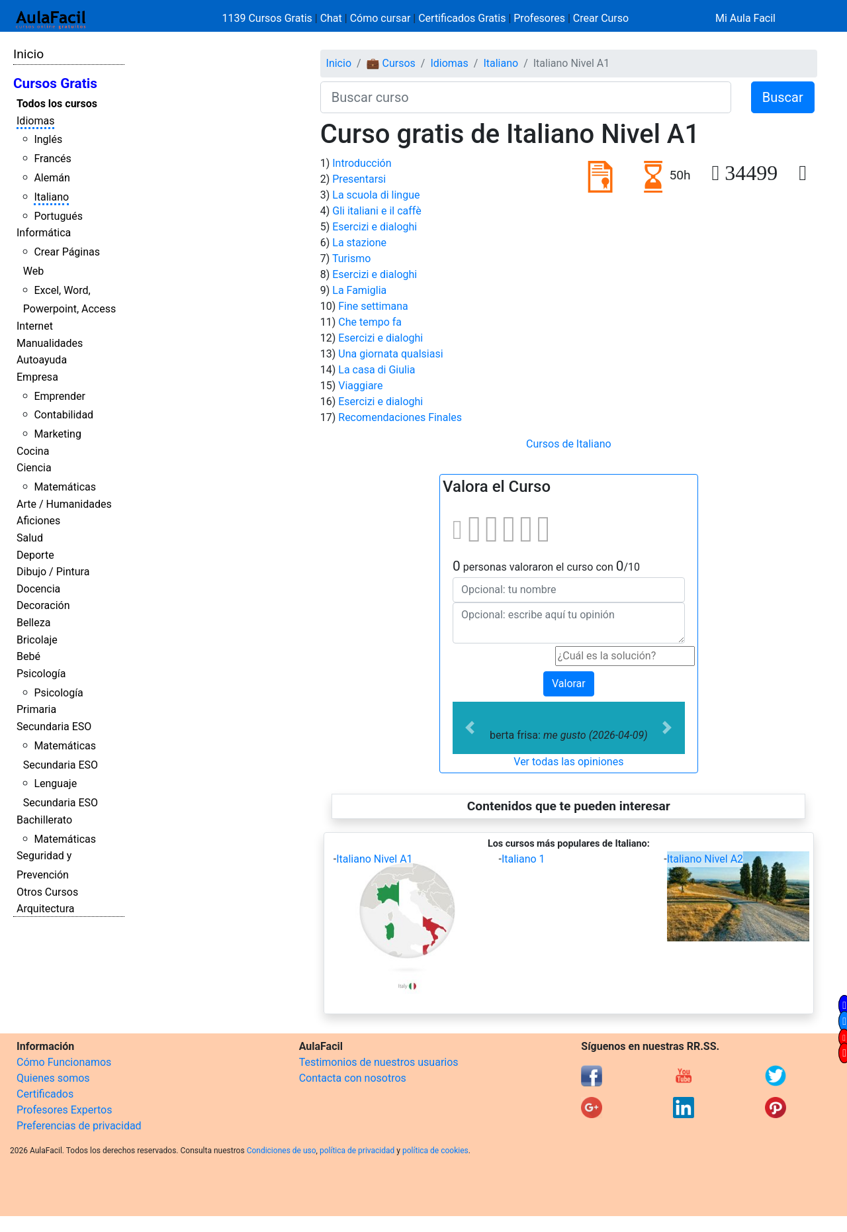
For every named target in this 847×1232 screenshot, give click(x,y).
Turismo (351, 258)
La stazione (359, 242)
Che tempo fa (370, 322)
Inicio (28, 54)
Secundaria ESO (54, 726)
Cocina (33, 451)
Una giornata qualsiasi (390, 354)
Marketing (57, 434)
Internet (35, 326)
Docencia (38, 589)
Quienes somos (53, 1078)
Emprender (59, 396)
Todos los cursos (57, 103)
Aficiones (38, 520)
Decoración (43, 605)
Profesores (539, 18)
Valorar (569, 683)
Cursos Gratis (55, 83)
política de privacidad (357, 1150)
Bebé (28, 656)
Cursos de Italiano (568, 444)
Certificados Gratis (462, 18)
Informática (44, 232)
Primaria (36, 709)
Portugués (58, 216)
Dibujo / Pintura (53, 571)
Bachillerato (44, 820)
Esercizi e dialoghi (374, 226)
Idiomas (35, 121)
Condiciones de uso (281, 1150)
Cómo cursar (380, 18)
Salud (30, 538)
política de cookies (435, 1150)
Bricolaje (37, 640)
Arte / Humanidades (64, 504)
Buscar (782, 97)
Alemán (51, 177)
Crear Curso (601, 18)
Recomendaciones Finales (400, 417)
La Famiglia (359, 290)
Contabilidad (63, 414)
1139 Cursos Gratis (268, 18)
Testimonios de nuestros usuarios (379, 1062)
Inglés (48, 139)
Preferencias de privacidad (79, 1125)
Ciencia (34, 467)
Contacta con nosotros (352, 1078)
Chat (331, 18)
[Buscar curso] (525, 97)
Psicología (41, 673)
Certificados (45, 1094)
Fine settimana (373, 306)
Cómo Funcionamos (64, 1062)
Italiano (51, 197)
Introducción (361, 163)
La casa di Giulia (376, 369)
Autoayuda (42, 360)
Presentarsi (359, 179)
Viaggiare (360, 385)
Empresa (37, 377)
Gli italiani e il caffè (376, 211)
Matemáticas (65, 487)
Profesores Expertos (64, 1110)
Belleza (33, 622)
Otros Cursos (47, 892)
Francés (52, 158)
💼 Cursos (391, 63)
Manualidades (50, 343)
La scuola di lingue (376, 195)
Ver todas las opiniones (568, 761)
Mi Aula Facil (745, 18)
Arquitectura (45, 908)
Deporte (35, 555)
